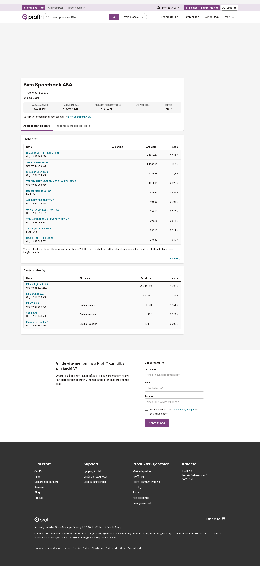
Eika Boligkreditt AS (37, 284)
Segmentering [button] (169, 17)
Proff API (138, 476)
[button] (191, 17)
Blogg (37, 492)
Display (137, 487)
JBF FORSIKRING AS (37, 162)
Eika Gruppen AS (35, 294)
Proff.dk (76, 548)
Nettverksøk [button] (211, 17)
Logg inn (229, 7)
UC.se (122, 548)
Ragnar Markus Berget (38, 191)
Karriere (39, 487)
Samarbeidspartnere (46, 481)
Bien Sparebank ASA (79, 116)
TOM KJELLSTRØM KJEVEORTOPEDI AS (47, 219)
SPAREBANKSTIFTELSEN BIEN (42, 153)
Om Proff (39, 471)
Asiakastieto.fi (134, 548)
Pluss (136, 492)
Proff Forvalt (111, 548)
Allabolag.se (97, 548)
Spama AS (31, 312)
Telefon (149, 396)
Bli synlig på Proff (33, 7)
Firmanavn (151, 369)
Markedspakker (142, 471)
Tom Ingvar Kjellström (38, 228)
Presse (38, 497)
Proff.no (66, 548)
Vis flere (175, 258)
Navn (147, 382)
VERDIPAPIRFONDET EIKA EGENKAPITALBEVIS (51, 181)
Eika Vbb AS (32, 303)
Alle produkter (55, 7)
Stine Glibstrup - (64, 527)
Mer (230, 17)
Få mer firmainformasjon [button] (202, 7)
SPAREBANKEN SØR (37, 172)
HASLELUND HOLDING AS (40, 238)
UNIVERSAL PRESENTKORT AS (42, 209)
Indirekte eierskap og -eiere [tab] (73, 125)
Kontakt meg (157, 422)
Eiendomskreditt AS (37, 322)
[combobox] (79, 17)
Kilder (37, 476)
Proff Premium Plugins (146, 481)
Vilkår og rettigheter (95, 476)
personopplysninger (183, 409)
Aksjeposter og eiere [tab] (36, 125)
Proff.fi (86, 548)
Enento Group (114, 527)
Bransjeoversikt (76, 7)
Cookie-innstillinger (95, 481)
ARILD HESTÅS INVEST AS (40, 200)
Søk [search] (114, 17)
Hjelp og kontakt (93, 471)
